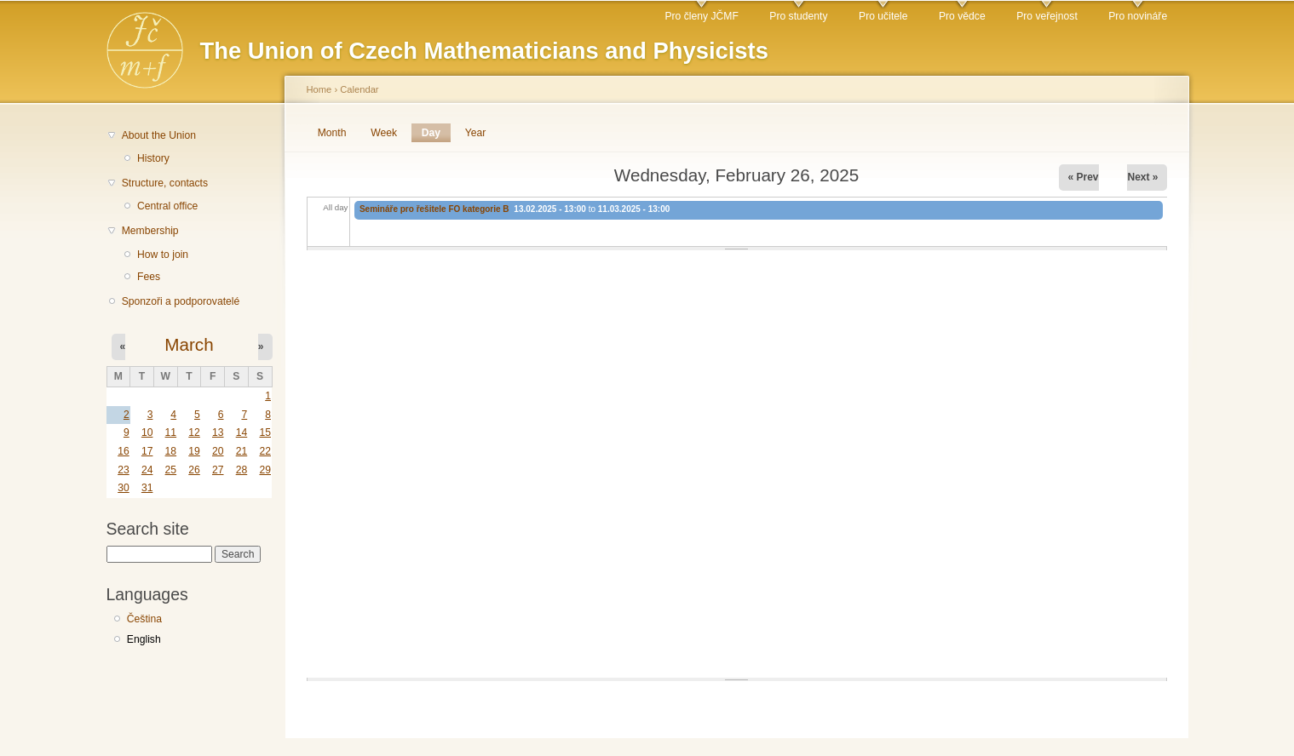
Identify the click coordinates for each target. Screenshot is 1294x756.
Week (384, 133)
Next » (1142, 177)
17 (147, 451)
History (153, 158)
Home (319, 89)
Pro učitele (883, 16)
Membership (150, 231)
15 (265, 432)
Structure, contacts (165, 183)
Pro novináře (1137, 16)
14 (242, 432)
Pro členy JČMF (701, 16)
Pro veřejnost (1047, 16)
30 (123, 488)
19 (194, 451)
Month (332, 133)
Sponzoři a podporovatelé (181, 301)
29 (265, 470)
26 (194, 470)
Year (475, 133)
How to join (162, 255)
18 (171, 451)
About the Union (159, 135)
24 (147, 470)
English (144, 639)
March (188, 344)
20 (218, 451)
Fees (148, 277)
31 (147, 488)
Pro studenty (798, 16)
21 (242, 451)
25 (171, 470)
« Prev (1082, 177)
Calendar (359, 89)
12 (194, 432)
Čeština (144, 619)
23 (123, 470)
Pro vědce (962, 16)
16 (123, 451)
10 (147, 432)
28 (242, 470)
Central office (167, 206)
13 (218, 432)
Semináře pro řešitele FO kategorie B (434, 209)
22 (265, 451)
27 (218, 470)
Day (436, 133)
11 (171, 432)
